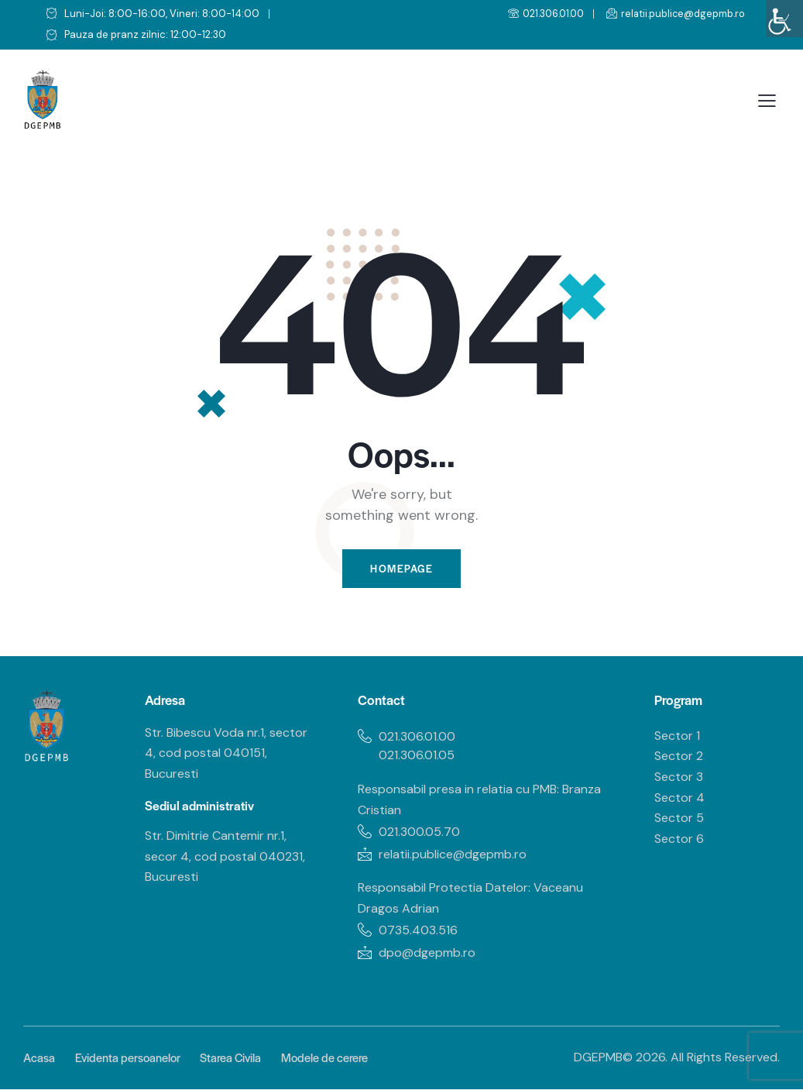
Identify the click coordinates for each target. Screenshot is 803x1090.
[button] (767, 101)
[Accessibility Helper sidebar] (784, 18)
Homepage (402, 569)
